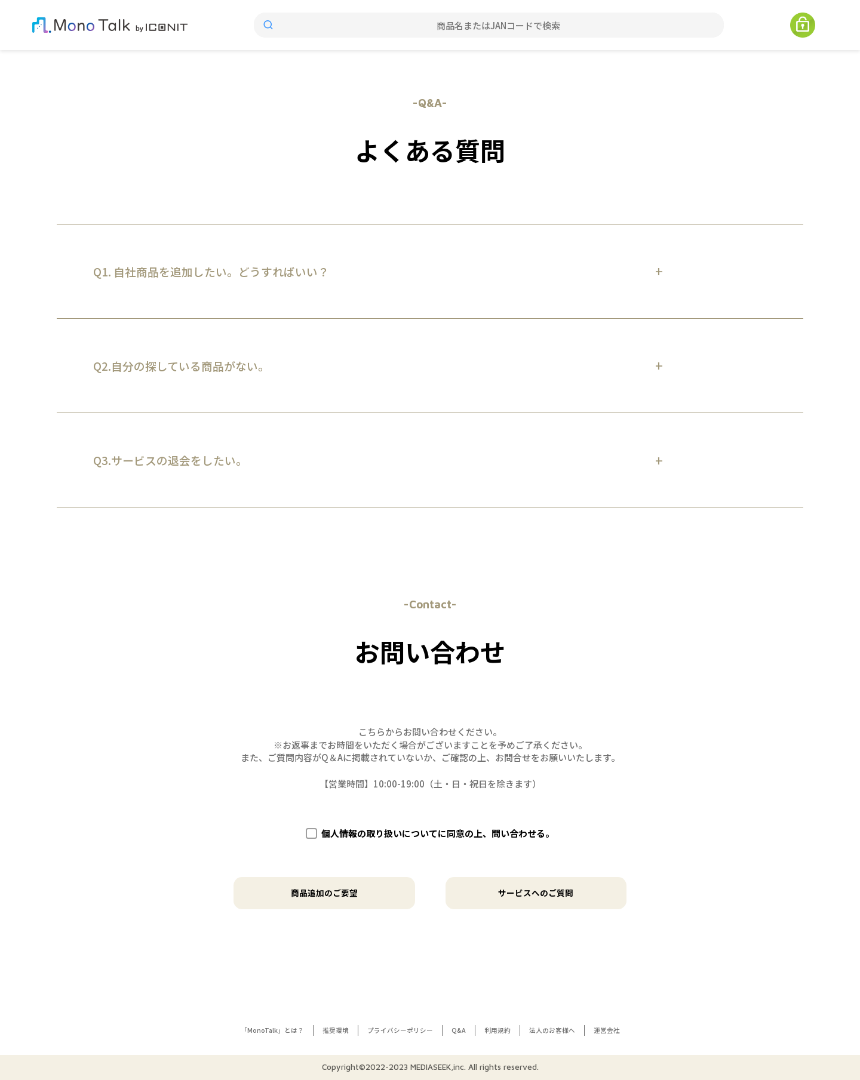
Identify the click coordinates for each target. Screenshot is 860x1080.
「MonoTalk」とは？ (272, 1030)
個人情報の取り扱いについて (379, 833)
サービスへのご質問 (535, 893)
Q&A (459, 1030)
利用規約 (497, 1030)
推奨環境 (335, 1030)
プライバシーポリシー (400, 1030)
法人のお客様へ (552, 1030)
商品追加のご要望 (324, 893)
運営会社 (607, 1030)
